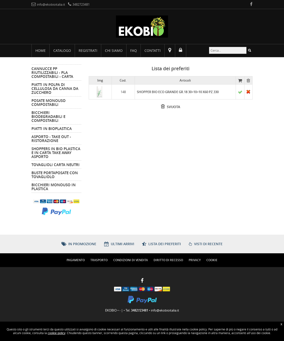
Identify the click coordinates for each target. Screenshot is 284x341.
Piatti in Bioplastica (51, 128)
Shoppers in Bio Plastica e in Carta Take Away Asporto (55, 152)
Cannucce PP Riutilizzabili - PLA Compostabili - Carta (52, 72)
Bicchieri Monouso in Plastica (53, 186)
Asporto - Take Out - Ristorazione (51, 138)
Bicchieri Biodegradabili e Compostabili (48, 116)
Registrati (88, 50)
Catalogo (62, 50)
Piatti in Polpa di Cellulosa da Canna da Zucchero (54, 88)
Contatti (152, 50)
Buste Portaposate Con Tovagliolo (54, 174)
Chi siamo (114, 50)
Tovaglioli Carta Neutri (55, 164)
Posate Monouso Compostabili (48, 102)
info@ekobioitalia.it (165, 310)
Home (40, 50)
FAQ (133, 50)
